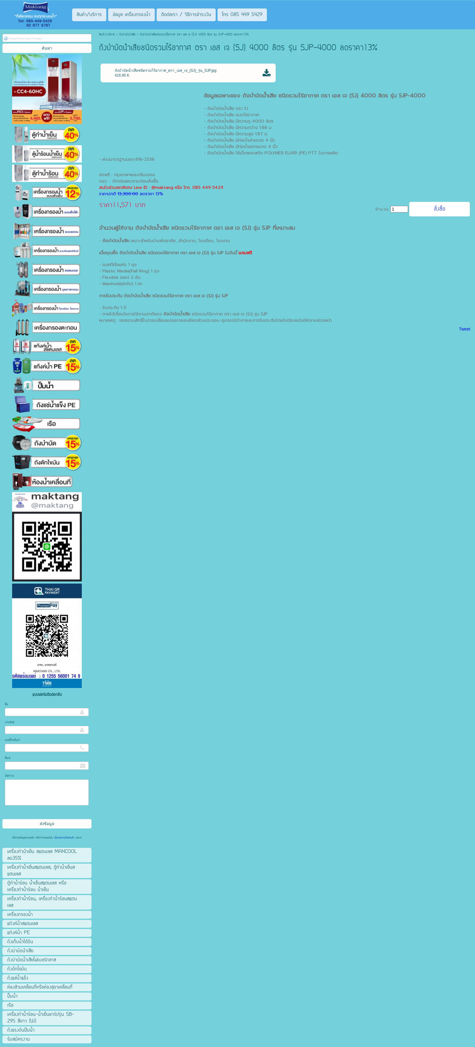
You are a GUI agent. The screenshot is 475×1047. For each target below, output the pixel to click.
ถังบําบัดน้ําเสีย (127, 34)
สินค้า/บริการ (107, 34)
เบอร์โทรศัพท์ (12, 740)
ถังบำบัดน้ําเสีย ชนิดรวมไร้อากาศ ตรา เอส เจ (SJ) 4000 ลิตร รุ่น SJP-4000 (333, 95)
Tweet (464, 329)
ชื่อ (6, 704)
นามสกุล (9, 722)
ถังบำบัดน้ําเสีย (137, 296)
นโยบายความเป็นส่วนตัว (64, 838)
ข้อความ (9, 776)
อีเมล (7, 758)
